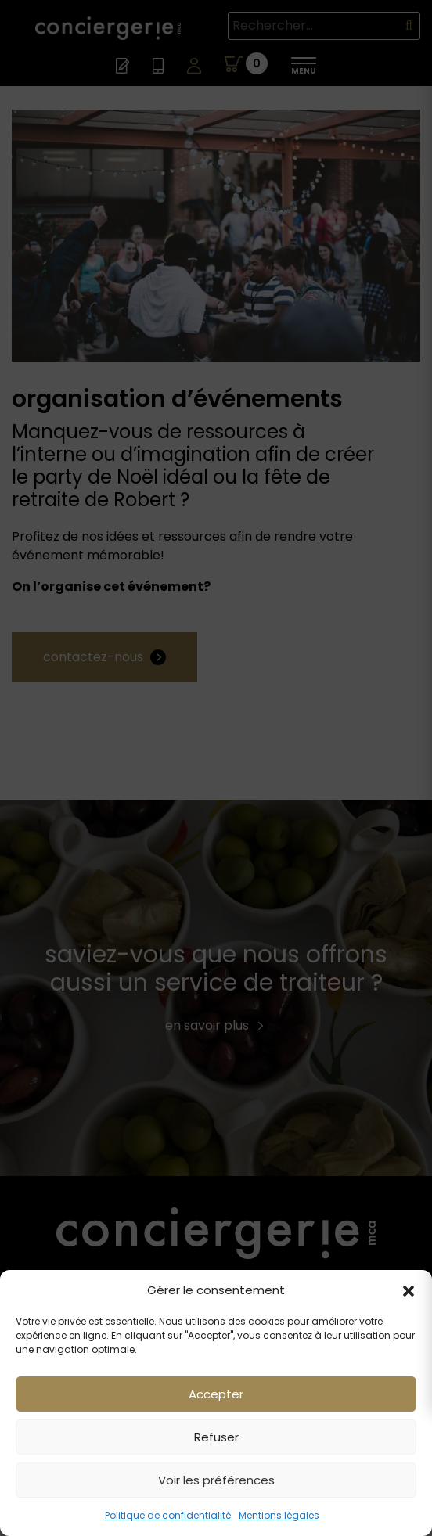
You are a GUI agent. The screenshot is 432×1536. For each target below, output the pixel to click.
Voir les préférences (216, 1480)
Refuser (216, 1437)
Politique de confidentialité (168, 1515)
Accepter (216, 1394)
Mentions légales (279, 1515)
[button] (408, 1290)
